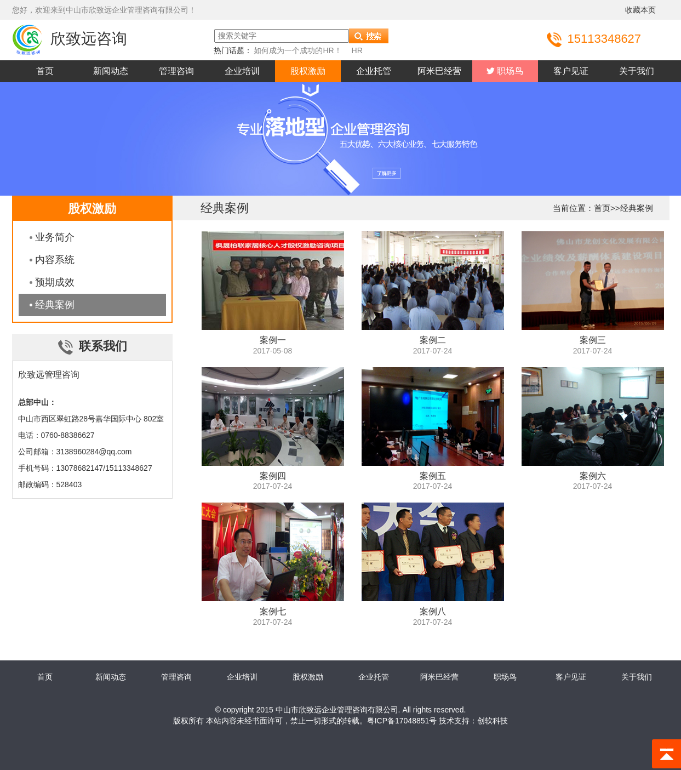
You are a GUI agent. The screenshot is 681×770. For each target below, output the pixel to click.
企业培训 (242, 71)
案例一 (273, 340)
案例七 (273, 611)
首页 (45, 71)
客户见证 (570, 71)
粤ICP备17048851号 (402, 720)
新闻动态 (110, 71)
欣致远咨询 (69, 38)
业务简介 (55, 237)
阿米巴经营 (439, 71)
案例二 (433, 340)
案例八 (433, 611)
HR (357, 50)
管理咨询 (176, 71)
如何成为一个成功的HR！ (297, 50)
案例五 (433, 476)
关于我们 (636, 71)
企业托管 (373, 71)
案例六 (593, 476)
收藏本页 (640, 9)
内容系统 (55, 259)
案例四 (273, 476)
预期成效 (55, 282)
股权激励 (307, 71)
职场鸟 (509, 71)
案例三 (593, 340)
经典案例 (55, 304)
